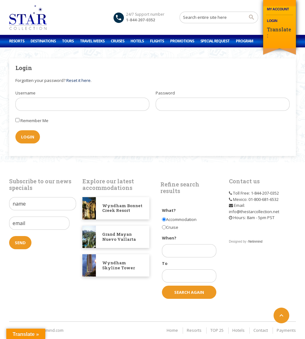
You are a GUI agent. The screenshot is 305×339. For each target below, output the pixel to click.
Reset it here (78, 80)
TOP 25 (217, 330)
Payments (286, 330)
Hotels (137, 41)
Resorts (16, 41)
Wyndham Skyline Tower (118, 265)
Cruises (117, 41)
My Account (278, 9)
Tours (68, 41)
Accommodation (181, 219)
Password (165, 93)
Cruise (172, 227)
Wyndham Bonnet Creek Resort (122, 208)
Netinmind (255, 241)
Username (25, 93)
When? (169, 238)
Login (272, 21)
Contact (260, 330)
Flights (157, 41)
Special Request (215, 41)
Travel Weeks (92, 41)
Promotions (182, 41)
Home (172, 330)
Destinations (43, 41)
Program (244, 41)
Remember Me (34, 120)
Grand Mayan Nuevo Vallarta (119, 236)
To (165, 263)
